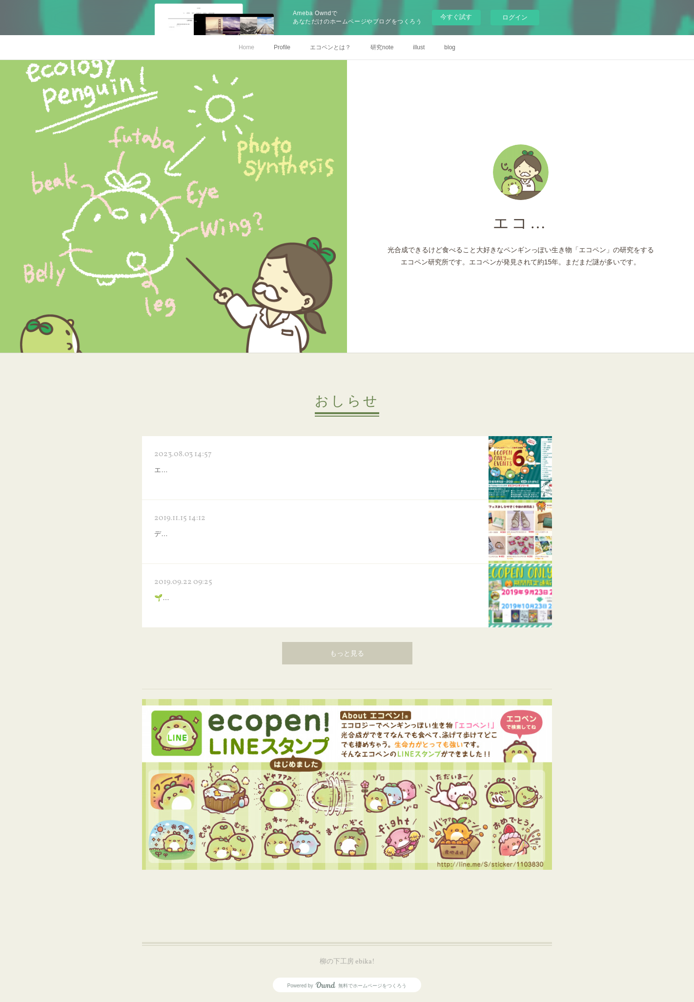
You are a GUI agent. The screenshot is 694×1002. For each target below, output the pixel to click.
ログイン (515, 17)
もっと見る (347, 654)
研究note (381, 47)
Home (246, 47)
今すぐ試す (456, 16)
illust (419, 47)
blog (449, 47)
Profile (282, 47)
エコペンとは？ (330, 47)
